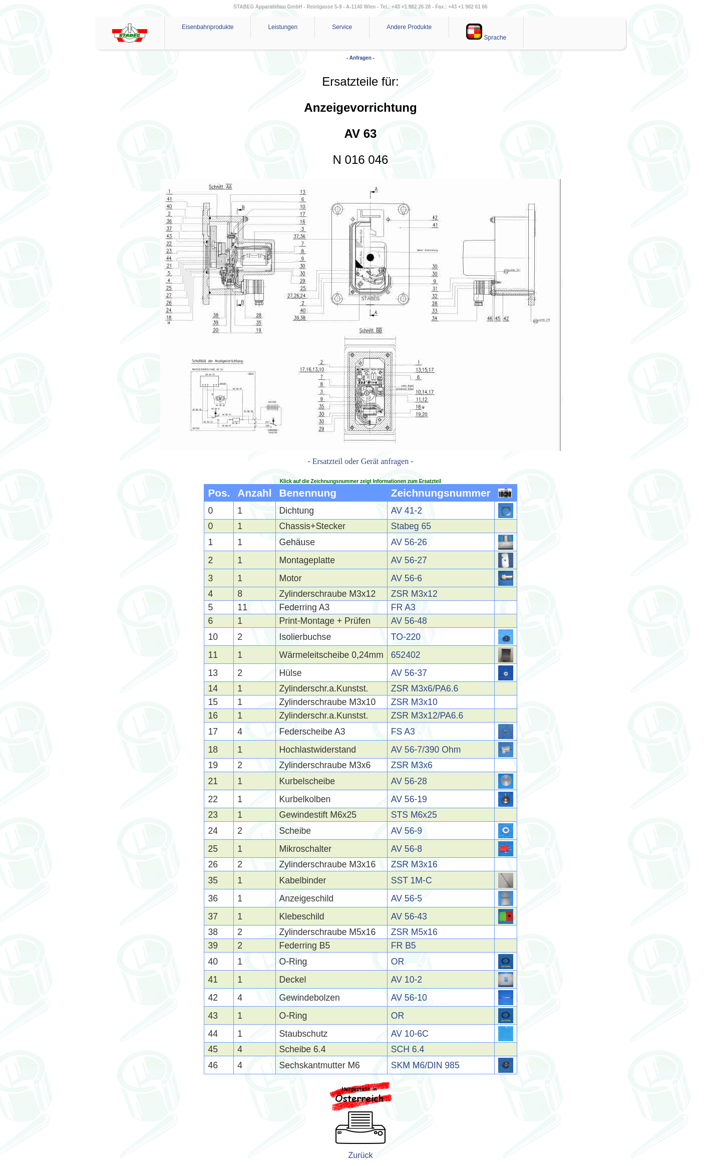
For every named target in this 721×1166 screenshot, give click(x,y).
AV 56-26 (409, 542)
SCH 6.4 (408, 1049)
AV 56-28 (409, 781)
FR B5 (403, 946)
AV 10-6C (410, 1034)
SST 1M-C (411, 880)
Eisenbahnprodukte (207, 27)
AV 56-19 (409, 799)
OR (397, 962)
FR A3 (403, 607)
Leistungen (282, 27)
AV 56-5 (406, 898)
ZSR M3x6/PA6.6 (425, 688)
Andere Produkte (409, 27)
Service (342, 27)
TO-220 (406, 637)
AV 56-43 (409, 916)
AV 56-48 (409, 621)
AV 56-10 (409, 998)
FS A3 (403, 732)
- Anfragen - (360, 58)
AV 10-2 (406, 980)
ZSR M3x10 (414, 702)
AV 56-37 (409, 673)
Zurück (360, 1155)
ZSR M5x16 (414, 932)
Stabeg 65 (411, 526)
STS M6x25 (414, 815)
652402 (406, 655)
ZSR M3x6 (412, 765)
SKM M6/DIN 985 (425, 1065)
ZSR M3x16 (414, 864)
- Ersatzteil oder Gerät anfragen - (361, 461)
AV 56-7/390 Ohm (426, 750)
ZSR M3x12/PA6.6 (427, 716)
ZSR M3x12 (414, 594)
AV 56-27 (409, 560)
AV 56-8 (406, 849)
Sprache (486, 32)
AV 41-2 (406, 511)
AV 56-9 (406, 831)
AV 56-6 (406, 578)
